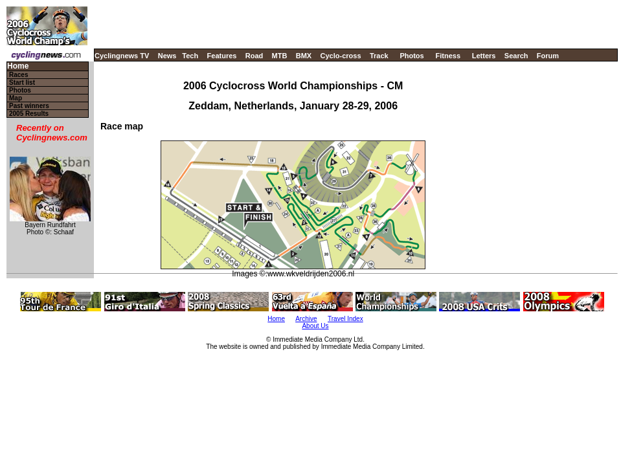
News (167, 56)
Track (379, 56)
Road (254, 56)
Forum (548, 56)
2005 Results (29, 113)
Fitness (447, 56)
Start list (22, 82)
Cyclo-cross (341, 56)
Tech (190, 56)
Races (18, 74)
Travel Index (345, 318)
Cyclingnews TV (122, 56)
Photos (411, 56)
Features (222, 56)
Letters (484, 56)
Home (17, 66)
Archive (306, 318)
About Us (315, 325)
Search (516, 56)
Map (15, 98)
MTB (280, 56)
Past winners (29, 105)
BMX (303, 56)
